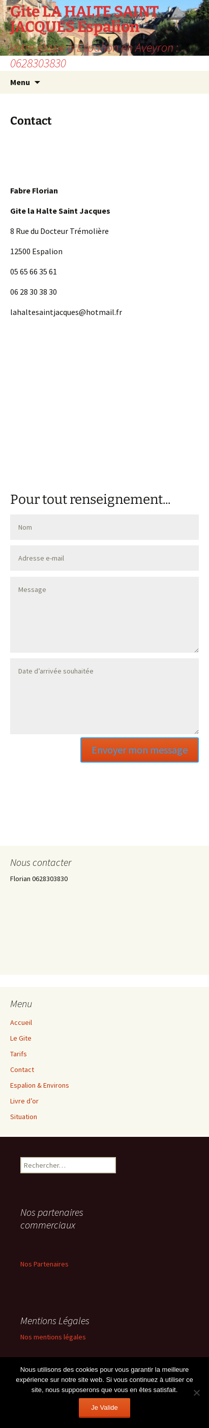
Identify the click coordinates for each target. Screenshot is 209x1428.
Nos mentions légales (53, 1336)
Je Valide (104, 1407)
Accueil (21, 1022)
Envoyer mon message (140, 749)
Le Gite (21, 1038)
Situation (23, 1116)
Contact (22, 1069)
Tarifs (18, 1053)
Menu (20, 82)
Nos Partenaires (44, 1263)
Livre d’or (24, 1100)
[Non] (196, 1392)
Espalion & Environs (39, 1085)
